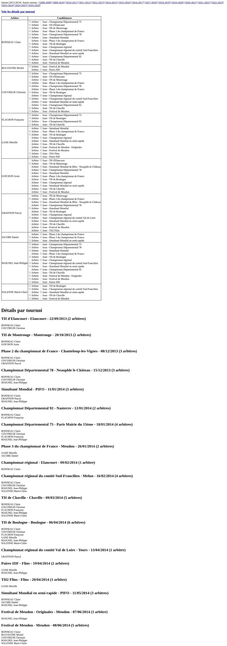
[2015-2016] (124, 2)
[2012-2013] (98, 2)
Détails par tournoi (21, 310)
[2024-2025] (21, 5)
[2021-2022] (204, 2)
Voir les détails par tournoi (18, 11)
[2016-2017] (137, 2)
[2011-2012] (85, 2)
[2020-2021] (190, 2)
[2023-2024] (7, 5)
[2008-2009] (45, 2)
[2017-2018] (151, 2)
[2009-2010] (58, 2)
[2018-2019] (164, 2)
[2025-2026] (34, 5)
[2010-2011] (71, 2)
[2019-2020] (177, 2)
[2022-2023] (217, 2)
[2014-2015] (111, 2)
